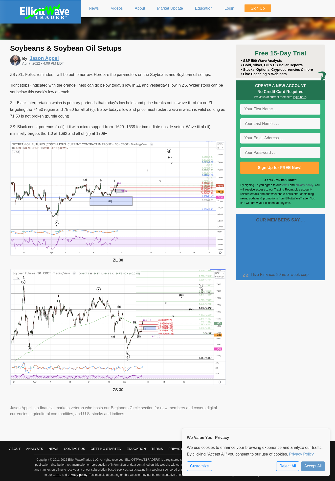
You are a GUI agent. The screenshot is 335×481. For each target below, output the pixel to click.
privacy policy (304, 185)
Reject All (287, 466)
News (53, 449)
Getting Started (105, 449)
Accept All (313, 466)
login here (299, 97)
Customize (199, 466)
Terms (157, 449)
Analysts (34, 449)
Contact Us (74, 449)
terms (285, 185)
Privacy (175, 449)
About (15, 449)
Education (136, 449)
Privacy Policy (301, 454)
